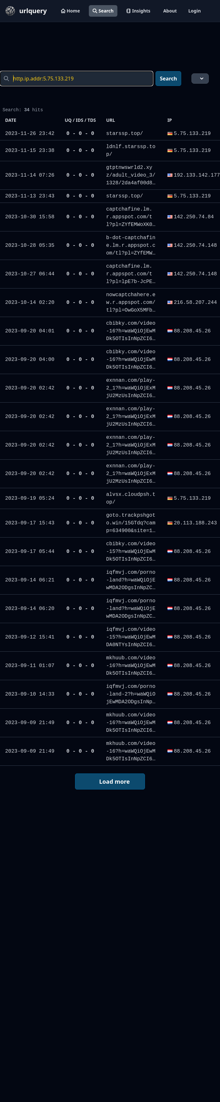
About (170, 11)
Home (70, 11)
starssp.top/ (124, 134)
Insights (138, 11)
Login (194, 11)
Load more (110, 782)
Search (103, 11)
